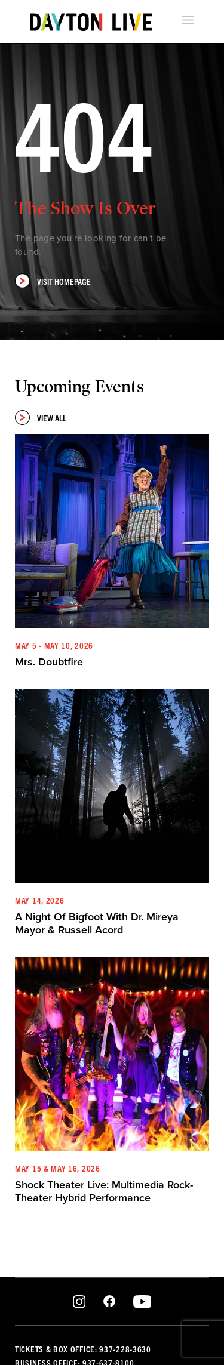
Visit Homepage (53, 280)
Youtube (142, 1301)
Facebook (109, 1301)
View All (40, 417)
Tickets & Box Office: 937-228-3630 (83, 1349)
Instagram (79, 1301)
